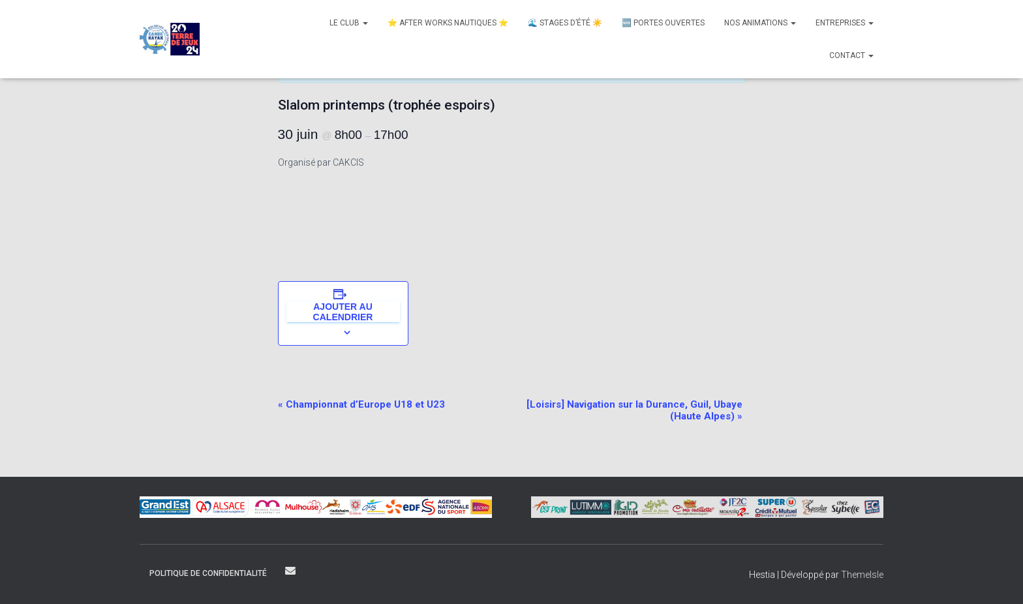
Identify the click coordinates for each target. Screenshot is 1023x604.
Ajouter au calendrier (343, 311)
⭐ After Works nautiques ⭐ (448, 22)
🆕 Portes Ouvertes (663, 22)
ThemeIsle (862, 574)
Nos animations (760, 22)
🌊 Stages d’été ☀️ (565, 22)
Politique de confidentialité (208, 573)
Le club (348, 22)
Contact (851, 55)
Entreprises (845, 22)
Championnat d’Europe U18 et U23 (361, 404)
